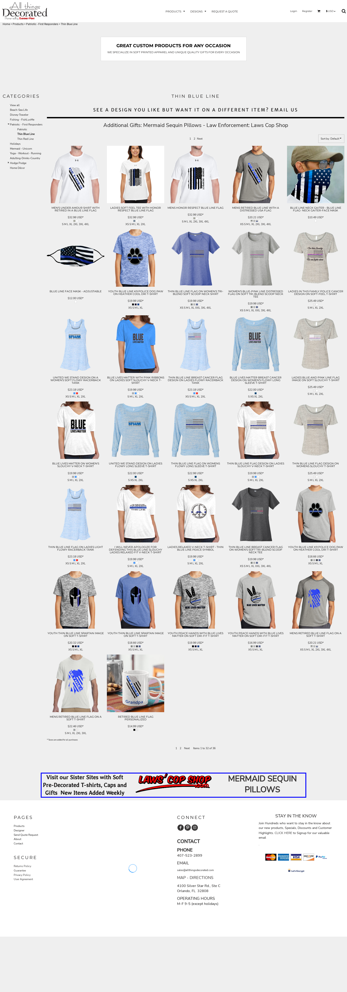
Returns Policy (22, 866)
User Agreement (23, 879)
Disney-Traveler (19, 115)
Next (199, 138)
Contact (18, 843)
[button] (175, 11)
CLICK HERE (283, 833)
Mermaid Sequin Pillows (172, 125)
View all (15, 105)
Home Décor (17, 168)
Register (307, 11)
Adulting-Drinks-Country (25, 158)
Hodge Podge (18, 163)
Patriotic (22, 129)
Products (18, 24)
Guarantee (20, 870)
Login (293, 11)
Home (6, 24)
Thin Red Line (25, 139)
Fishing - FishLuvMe (22, 119)
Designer (19, 830)
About (17, 839)
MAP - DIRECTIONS (195, 877)
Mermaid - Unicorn (21, 148)
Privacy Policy (22, 875)
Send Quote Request (26, 835)
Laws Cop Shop (269, 125)
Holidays (15, 144)
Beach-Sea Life (19, 110)
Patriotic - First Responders (42, 24)
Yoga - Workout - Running (25, 153)
